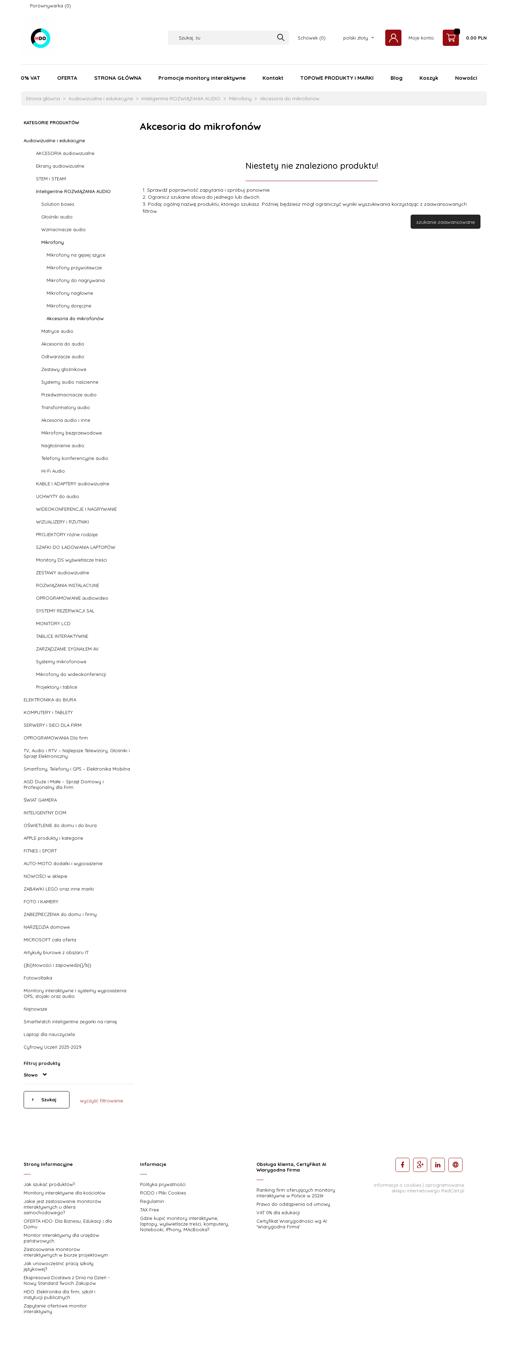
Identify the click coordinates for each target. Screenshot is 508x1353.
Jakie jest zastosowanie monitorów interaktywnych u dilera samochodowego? (62, 1206)
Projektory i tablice (56, 687)
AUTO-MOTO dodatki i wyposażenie (63, 863)
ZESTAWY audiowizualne (62, 572)
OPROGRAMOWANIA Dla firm (56, 738)
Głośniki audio (57, 217)
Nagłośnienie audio (62, 445)
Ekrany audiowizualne (60, 166)
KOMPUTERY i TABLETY (48, 712)
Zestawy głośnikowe (63, 369)
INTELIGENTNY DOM (45, 812)
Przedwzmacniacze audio (69, 394)
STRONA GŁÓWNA (117, 77)
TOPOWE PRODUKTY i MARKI (337, 77)
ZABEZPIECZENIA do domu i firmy (60, 914)
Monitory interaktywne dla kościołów (64, 1193)
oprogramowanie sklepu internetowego (428, 1187)
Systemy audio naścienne (69, 382)
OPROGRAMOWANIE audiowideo (72, 598)
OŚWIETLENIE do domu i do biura (60, 825)
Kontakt (272, 77)
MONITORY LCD (53, 623)
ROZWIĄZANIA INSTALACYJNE (67, 585)
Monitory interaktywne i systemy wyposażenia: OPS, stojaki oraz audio (75, 993)
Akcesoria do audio (62, 344)
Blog (397, 77)
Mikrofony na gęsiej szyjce (76, 255)
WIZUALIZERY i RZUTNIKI (62, 522)
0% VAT (30, 77)
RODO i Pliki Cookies (163, 1193)
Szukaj (48, 1099)
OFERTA (67, 77)
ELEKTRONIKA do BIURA (50, 699)
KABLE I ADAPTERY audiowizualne (72, 483)
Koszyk (428, 77)
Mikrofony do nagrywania (76, 280)
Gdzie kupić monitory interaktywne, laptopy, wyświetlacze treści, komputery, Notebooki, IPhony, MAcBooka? (184, 1223)
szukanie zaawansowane (445, 222)
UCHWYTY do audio (57, 496)
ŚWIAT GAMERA (40, 800)
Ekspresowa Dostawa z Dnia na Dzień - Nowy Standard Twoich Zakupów (67, 1280)
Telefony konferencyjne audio (74, 458)
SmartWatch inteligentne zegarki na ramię (70, 1021)
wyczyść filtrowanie (101, 1100)
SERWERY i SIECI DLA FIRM (52, 725)
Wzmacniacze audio (63, 229)
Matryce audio (57, 331)
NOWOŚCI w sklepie (45, 876)
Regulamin (152, 1201)
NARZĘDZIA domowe (47, 927)
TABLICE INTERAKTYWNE (62, 636)
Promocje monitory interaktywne (202, 77)
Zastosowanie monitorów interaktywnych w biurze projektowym (66, 1252)
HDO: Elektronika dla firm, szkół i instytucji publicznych (59, 1294)
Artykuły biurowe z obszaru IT (56, 952)
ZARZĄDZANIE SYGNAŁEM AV (67, 649)
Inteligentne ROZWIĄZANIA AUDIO (73, 191)
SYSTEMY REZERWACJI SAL (65, 610)
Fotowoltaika (38, 978)
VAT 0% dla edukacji (278, 1212)
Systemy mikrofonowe (61, 661)
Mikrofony (52, 242)
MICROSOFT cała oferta (50, 939)
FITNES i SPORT (40, 851)
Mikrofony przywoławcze (74, 267)
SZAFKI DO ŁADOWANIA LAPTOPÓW (75, 547)
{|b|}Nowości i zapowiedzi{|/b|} (57, 965)
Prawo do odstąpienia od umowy (293, 1204)
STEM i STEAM (51, 178)
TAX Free (149, 1210)
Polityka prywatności (163, 1184)
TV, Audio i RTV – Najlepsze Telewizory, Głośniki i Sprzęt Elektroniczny (77, 753)
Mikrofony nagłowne (70, 293)
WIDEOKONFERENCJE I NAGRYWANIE (76, 509)
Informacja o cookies (397, 1185)
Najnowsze (35, 1009)
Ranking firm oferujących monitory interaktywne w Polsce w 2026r (295, 1192)
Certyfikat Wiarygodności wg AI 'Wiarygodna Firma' (291, 1223)
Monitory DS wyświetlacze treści (71, 560)
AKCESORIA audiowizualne (65, 153)
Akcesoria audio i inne (65, 420)
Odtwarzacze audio (62, 356)
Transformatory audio (65, 407)
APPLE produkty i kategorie (53, 838)
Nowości (466, 77)
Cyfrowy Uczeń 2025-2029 (52, 1047)
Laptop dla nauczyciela (49, 1034)
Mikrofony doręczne (69, 306)
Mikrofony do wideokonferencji (71, 674)
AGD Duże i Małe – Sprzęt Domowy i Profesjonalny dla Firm (64, 784)
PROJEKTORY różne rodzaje (67, 534)
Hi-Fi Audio (53, 471)
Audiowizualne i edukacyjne (54, 140)
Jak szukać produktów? (49, 1184)
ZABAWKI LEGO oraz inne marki (59, 889)
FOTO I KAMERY (41, 901)
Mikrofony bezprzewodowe (71, 433)
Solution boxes (57, 204)
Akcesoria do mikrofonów (75, 318)
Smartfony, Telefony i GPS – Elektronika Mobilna (77, 769)
